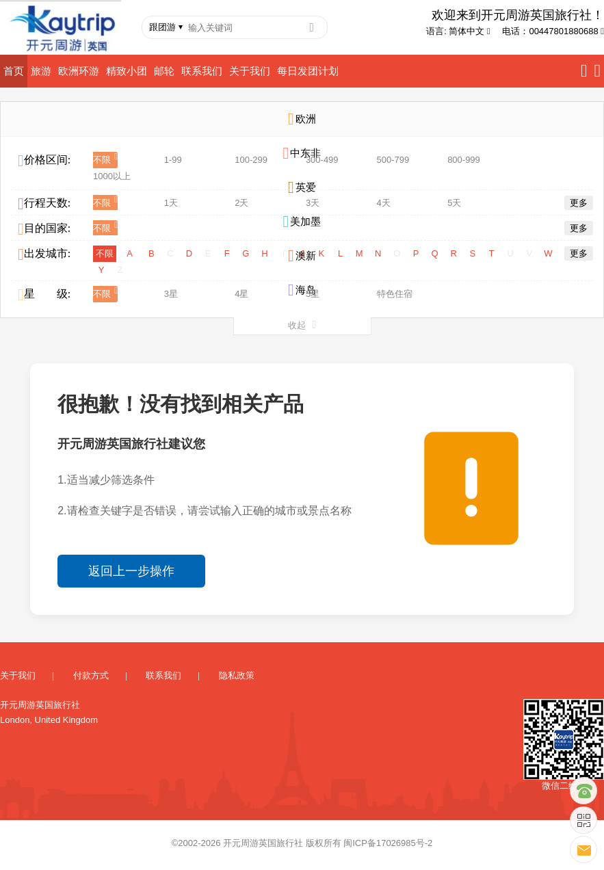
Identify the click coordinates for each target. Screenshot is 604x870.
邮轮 (164, 71)
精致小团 (126, 71)
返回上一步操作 (131, 571)
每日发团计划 (308, 71)
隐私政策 (236, 675)
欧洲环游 (78, 71)
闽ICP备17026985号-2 (387, 843)
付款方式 (91, 675)
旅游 (41, 71)
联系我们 (201, 71)
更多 (579, 203)
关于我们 (249, 71)
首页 (13, 71)
